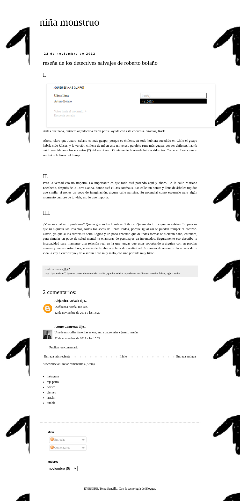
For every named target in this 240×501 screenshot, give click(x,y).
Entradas (57, 439)
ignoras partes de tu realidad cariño (86, 273)
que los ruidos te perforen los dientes (128, 273)
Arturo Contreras (66, 326)
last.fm (51, 397)
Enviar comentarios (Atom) (78, 364)
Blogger (150, 488)
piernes (51, 392)
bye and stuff (58, 273)
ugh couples (173, 273)
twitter (51, 387)
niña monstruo (69, 22)
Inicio (123, 356)
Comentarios (60, 447)
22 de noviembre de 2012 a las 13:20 (77, 312)
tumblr (51, 403)
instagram (53, 376)
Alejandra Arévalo (67, 301)
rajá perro (53, 382)
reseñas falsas (157, 273)
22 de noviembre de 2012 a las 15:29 (77, 338)
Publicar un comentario (63, 347)
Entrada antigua (186, 356)
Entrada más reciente (57, 356)
